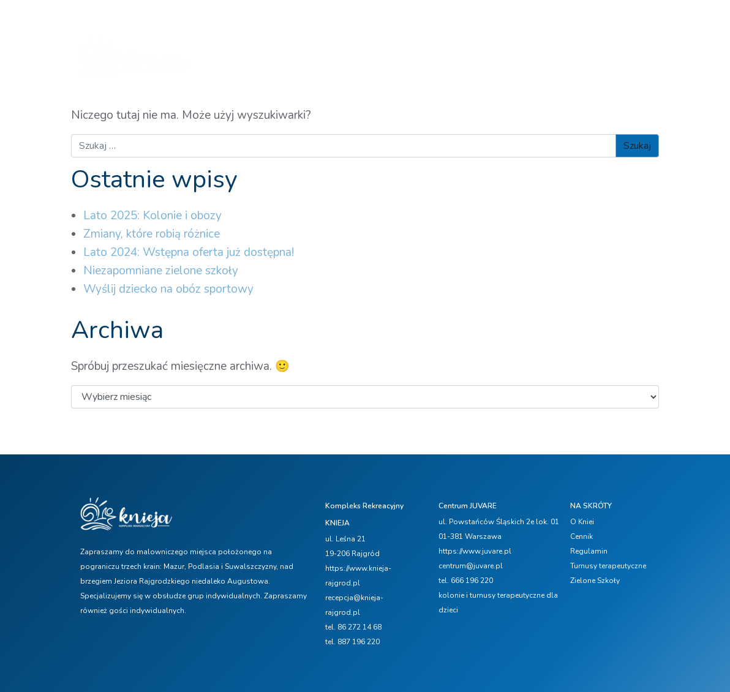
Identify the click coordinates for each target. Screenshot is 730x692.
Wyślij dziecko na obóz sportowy (168, 289)
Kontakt (298, 70)
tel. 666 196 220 (465, 580)
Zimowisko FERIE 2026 (415, 46)
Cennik (488, 46)
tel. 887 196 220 (352, 642)
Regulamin (589, 551)
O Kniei (291, 46)
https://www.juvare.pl (474, 551)
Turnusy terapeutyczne (608, 566)
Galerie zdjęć (239, 70)
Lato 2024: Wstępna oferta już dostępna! (188, 252)
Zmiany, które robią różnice (151, 234)
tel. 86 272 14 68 (353, 627)
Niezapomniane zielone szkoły (160, 271)
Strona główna (236, 46)
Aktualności (535, 46)
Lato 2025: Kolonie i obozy (152, 216)
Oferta (334, 46)
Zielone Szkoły (595, 580)
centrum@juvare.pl (470, 566)
